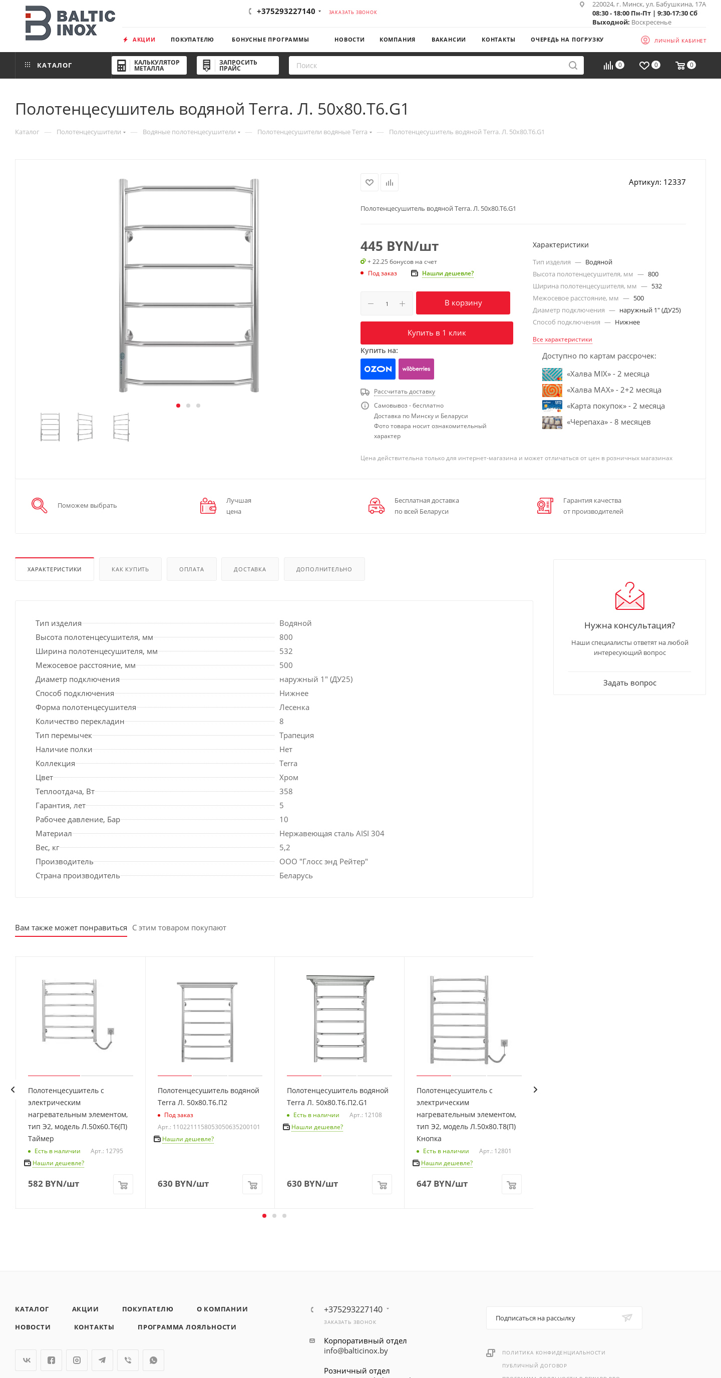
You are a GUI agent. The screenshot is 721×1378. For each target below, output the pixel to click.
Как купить (130, 569)
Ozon (378, 369)
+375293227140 (286, 11)
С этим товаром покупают (179, 927)
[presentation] (13, 1090)
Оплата (191, 569)
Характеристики (55, 569)
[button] (178, 405)
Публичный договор (534, 1365)
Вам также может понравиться (71, 927)
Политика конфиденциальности (554, 1352)
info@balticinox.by (356, 1350)
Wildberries (416, 369)
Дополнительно (324, 569)
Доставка (250, 569)
